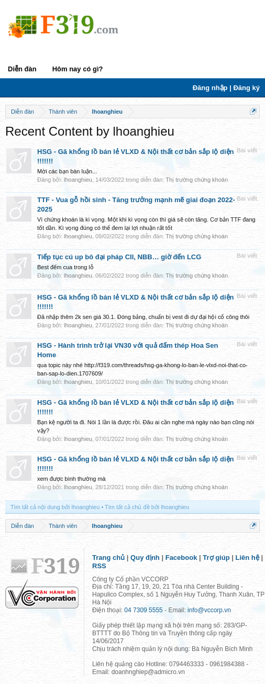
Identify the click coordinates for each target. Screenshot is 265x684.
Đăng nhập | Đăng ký (226, 88)
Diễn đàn (22, 69)
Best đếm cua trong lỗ (65, 267)
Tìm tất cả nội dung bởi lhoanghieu (55, 507)
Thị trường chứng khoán (196, 179)
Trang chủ (108, 557)
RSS (99, 566)
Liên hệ (247, 557)
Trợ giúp (216, 557)
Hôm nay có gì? (77, 69)
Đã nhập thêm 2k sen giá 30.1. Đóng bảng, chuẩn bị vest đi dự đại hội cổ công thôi (143, 317)
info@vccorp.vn (209, 610)
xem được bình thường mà (71, 479)
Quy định (145, 557)
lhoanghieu (78, 179)
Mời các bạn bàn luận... (67, 171)
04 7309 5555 (143, 610)
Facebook (181, 557)
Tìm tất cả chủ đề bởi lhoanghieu (147, 507)
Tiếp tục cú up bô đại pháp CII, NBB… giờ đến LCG (119, 257)
